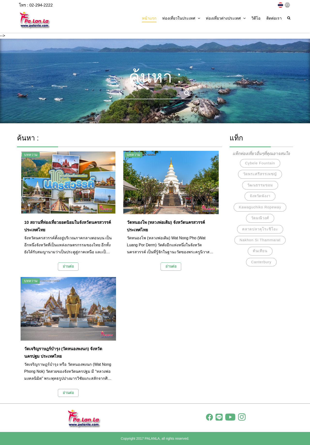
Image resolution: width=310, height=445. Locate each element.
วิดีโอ (256, 18)
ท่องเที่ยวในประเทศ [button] (181, 18)
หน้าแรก (149, 18)
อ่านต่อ (68, 266)
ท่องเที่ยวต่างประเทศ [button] (226, 18)
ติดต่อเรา (274, 18)
